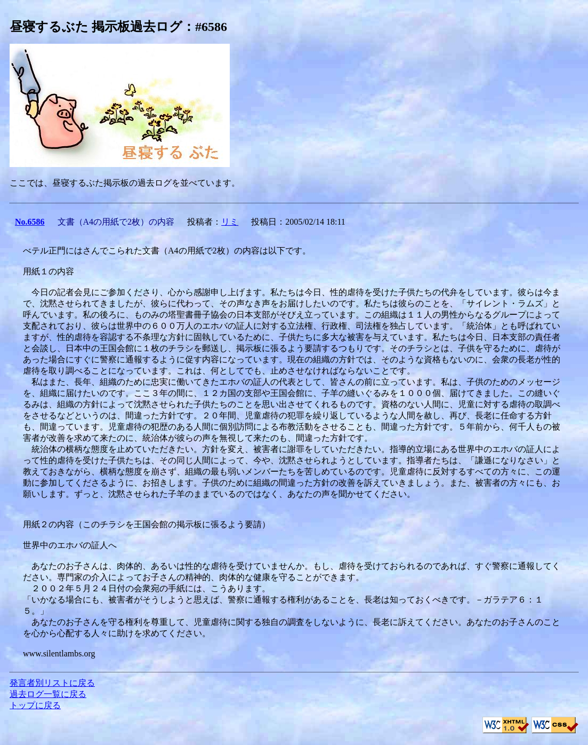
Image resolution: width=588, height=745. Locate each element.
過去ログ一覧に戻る (48, 694)
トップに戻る (35, 705)
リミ (229, 221)
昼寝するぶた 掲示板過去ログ (96, 27)
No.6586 (30, 221)
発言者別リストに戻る (52, 682)
